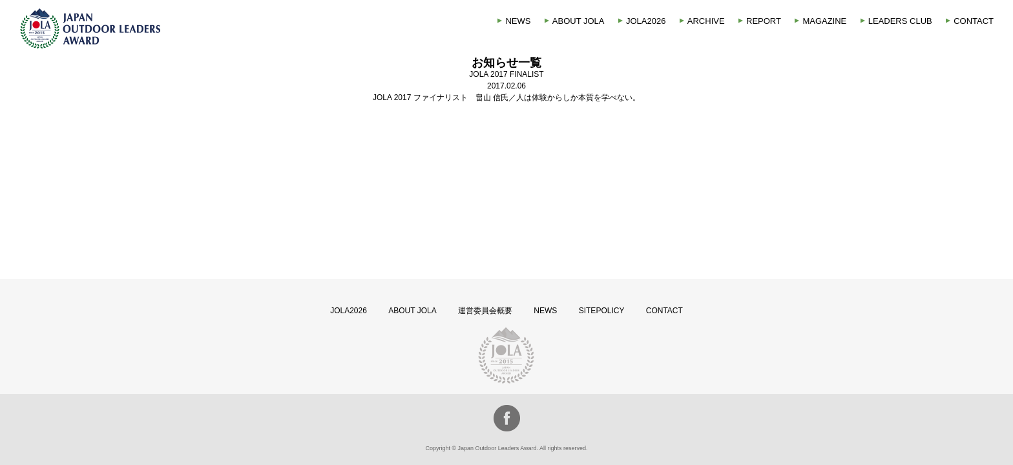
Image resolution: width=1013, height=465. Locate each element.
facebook (507, 418)
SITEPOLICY (602, 310)
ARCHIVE (706, 21)
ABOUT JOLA (578, 21)
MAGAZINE (824, 21)
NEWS (517, 21)
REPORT (763, 21)
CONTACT (974, 21)
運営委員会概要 (485, 310)
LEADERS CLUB (900, 21)
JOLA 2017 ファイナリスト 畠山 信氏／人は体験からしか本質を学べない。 (506, 97)
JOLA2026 (645, 21)
